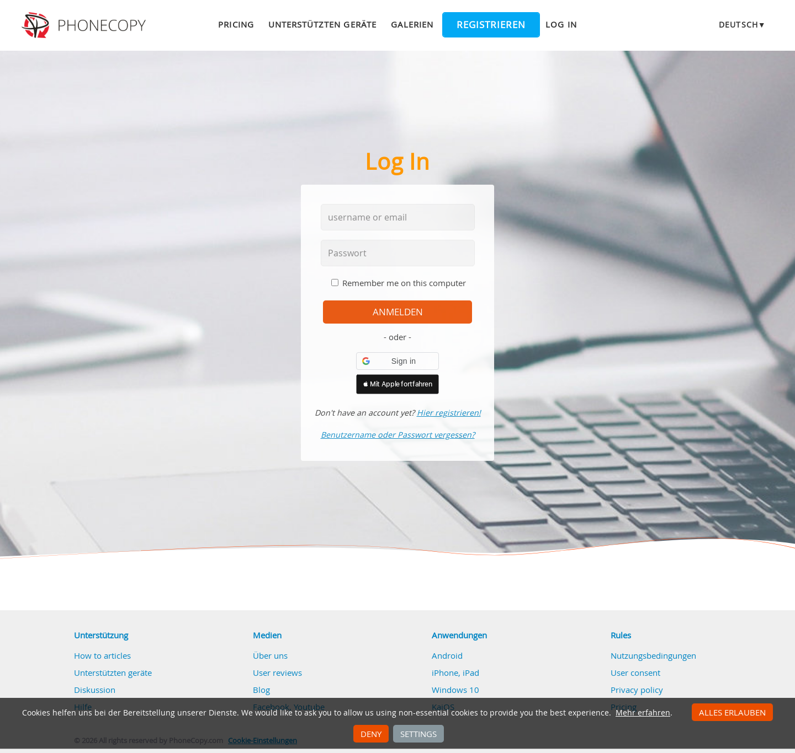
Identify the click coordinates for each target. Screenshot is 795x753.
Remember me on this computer (404, 282)
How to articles (102, 655)
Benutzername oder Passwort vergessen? (398, 434)
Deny (371, 733)
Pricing (235, 24)
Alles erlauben (732, 712)
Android (447, 655)
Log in (560, 24)
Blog (261, 689)
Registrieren (491, 25)
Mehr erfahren (643, 713)
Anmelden (398, 312)
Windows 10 (455, 689)
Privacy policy (637, 689)
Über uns (270, 655)
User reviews (277, 672)
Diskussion (94, 689)
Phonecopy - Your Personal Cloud (85, 25)
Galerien (412, 24)
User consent (635, 672)
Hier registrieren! (449, 412)
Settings (418, 733)
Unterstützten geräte (322, 24)
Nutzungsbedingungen (653, 655)
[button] (397, 361)
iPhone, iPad (455, 672)
